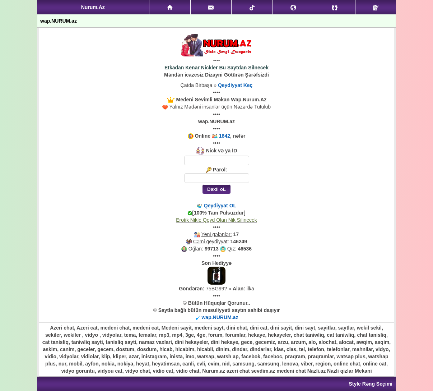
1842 (224, 136)
